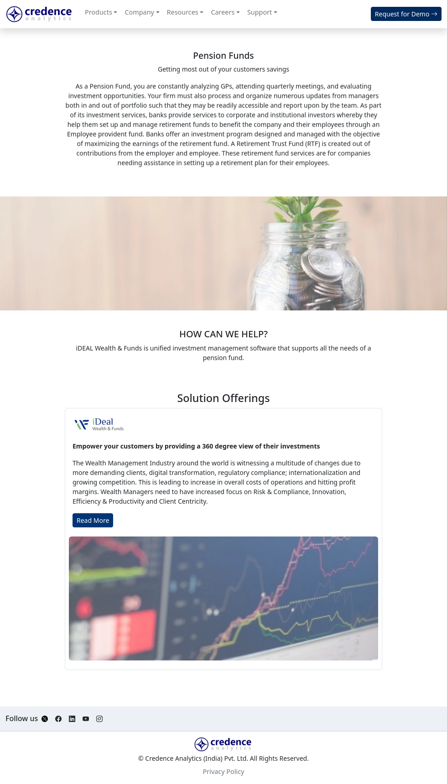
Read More (93, 520)
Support (259, 12)
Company (139, 12)
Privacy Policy (223, 771)
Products (98, 12)
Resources (182, 12)
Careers (222, 12)
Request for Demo (406, 14)
